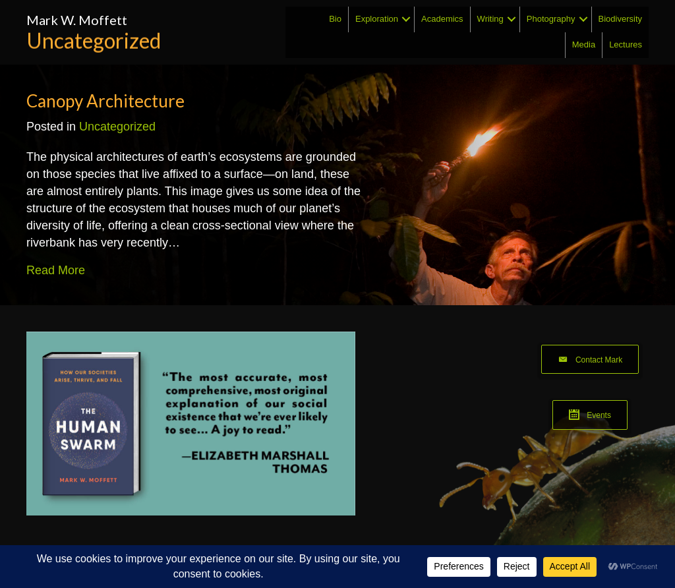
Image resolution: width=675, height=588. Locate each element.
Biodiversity (620, 19)
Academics (442, 19)
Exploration (376, 19)
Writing (490, 19)
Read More (55, 269)
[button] (406, 19)
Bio (335, 19)
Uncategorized (117, 126)
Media (583, 44)
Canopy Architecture (105, 100)
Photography (551, 19)
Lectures (625, 44)
